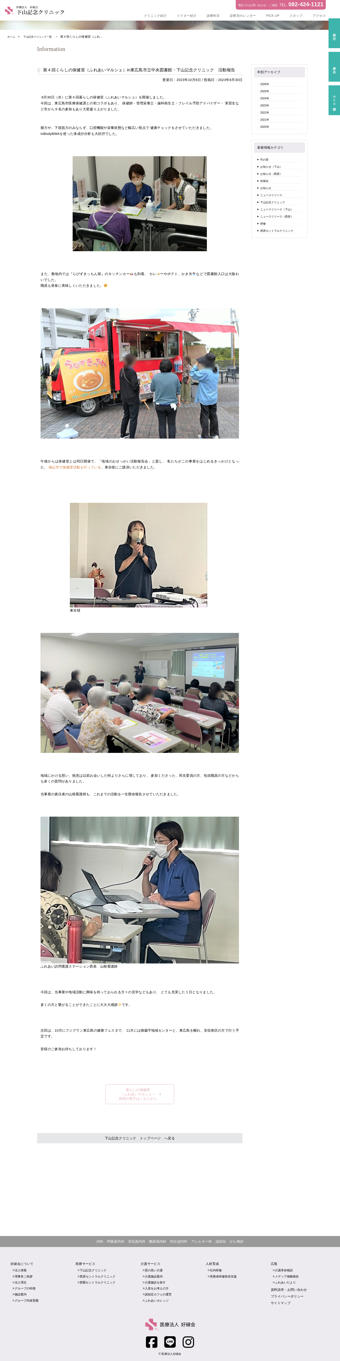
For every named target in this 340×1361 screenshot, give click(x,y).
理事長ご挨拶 (24, 1276)
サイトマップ (281, 1303)
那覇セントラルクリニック (97, 1282)
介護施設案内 (154, 1276)
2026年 (264, 84)
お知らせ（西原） (271, 173)
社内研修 (216, 1270)
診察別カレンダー (243, 15)
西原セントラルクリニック (276, 230)
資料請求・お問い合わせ (289, 1289)
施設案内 (21, 1294)
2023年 (264, 105)
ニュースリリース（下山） (276, 209)
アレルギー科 (201, 1241)
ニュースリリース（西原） (276, 216)
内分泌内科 (179, 1241)
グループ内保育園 (26, 1300)
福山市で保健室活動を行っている (82, 467)
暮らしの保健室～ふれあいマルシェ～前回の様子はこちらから (138, 1094)
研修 (263, 223)
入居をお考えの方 (157, 1288)
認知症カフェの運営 (158, 1294)
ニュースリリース (271, 195)
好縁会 (264, 181)
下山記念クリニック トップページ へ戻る (140, 1138)
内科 (100, 1241)
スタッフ (296, 15)
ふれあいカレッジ (157, 1300)
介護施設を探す (155, 1282)
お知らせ (265, 188)
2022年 (264, 112)
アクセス (319, 15)
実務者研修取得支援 (223, 1276)
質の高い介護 (154, 1270)
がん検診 (237, 1241)
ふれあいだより (285, 1282)
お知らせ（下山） (271, 166)
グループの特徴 (25, 1288)
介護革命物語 (284, 1270)
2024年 (264, 98)
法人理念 (21, 1282)
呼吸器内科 (116, 1241)
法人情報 (21, 1270)
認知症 (221, 1241)
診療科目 (213, 15)
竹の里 (264, 159)
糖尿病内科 (158, 1241)
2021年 (264, 119)
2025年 (264, 91)
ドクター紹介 (187, 15)
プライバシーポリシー (287, 1296)
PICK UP (272, 15)
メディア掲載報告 (287, 1276)
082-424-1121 (306, 4)
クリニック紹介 (155, 15)
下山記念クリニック (272, 202)
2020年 (264, 126)
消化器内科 (136, 1241)
